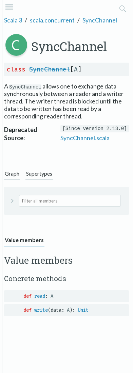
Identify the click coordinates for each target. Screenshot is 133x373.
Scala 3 (13, 20)
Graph (12, 173)
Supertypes (39, 173)
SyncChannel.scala (85, 138)
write (41, 310)
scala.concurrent (52, 20)
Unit (83, 310)
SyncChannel (99, 20)
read (39, 296)
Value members (24, 240)
